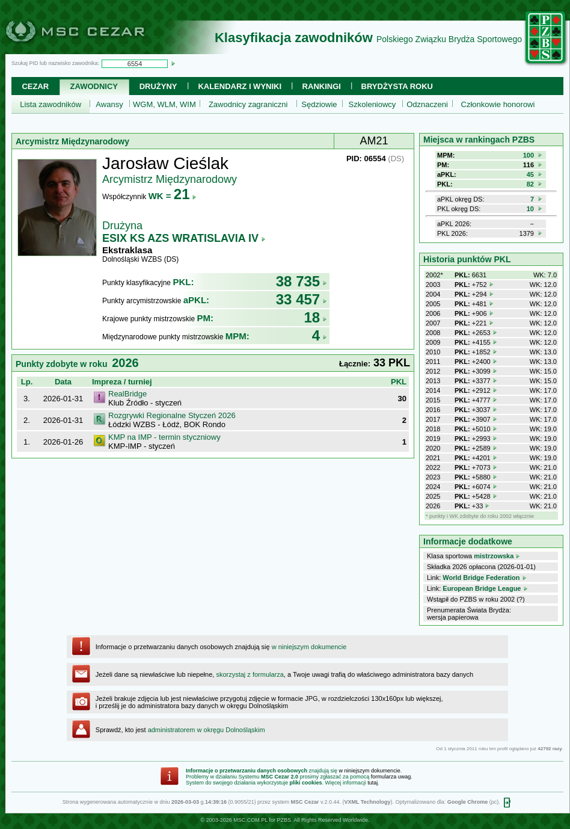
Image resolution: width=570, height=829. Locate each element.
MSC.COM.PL (250, 820)
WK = (173, 196)
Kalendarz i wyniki (239, 86)
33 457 (301, 299)
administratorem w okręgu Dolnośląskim (206, 729)
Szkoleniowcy (372, 104)
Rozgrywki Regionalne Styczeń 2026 (172, 415)
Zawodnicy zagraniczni (248, 104)
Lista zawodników (50, 104)
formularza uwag (391, 777)
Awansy (109, 104)
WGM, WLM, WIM (164, 104)
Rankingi (321, 86)
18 (315, 317)
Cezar (35, 86)
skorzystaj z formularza (249, 674)
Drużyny (158, 86)
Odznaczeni (427, 104)
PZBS (284, 820)
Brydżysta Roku (397, 86)
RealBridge (127, 393)
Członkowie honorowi (498, 104)
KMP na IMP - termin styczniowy (164, 437)
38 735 (301, 281)
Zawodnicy (94, 86)
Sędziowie (319, 104)
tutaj (372, 783)
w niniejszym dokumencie (309, 646)
